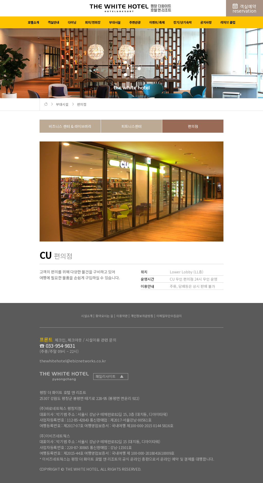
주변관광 (134, 22)
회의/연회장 (92, 22)
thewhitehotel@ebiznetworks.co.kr (73, 360)
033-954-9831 (60, 346)
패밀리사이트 (110, 376)
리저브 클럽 (227, 22)
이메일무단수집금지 (169, 316)
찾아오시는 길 (104, 316)
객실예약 (244, 8)
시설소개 (86, 316)
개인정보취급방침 (142, 316)
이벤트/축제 (157, 22)
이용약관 (122, 316)
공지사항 (206, 22)
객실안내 (53, 22)
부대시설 (114, 22)
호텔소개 (33, 22)
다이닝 (72, 22)
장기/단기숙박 (182, 22)
